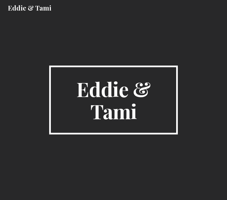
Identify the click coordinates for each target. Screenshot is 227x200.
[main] (113, 100)
